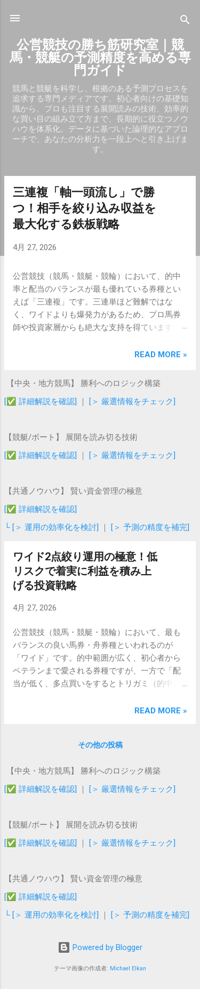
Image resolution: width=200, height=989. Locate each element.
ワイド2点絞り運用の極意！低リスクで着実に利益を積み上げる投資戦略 (85, 571)
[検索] (185, 21)
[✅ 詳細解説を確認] (40, 401)
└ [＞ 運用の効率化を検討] (52, 527)
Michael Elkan (128, 968)
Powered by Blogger (100, 947)
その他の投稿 (100, 745)
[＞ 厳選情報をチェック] (132, 401)
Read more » (160, 354)
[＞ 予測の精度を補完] (150, 527)
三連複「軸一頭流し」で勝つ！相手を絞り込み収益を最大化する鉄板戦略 (84, 208)
